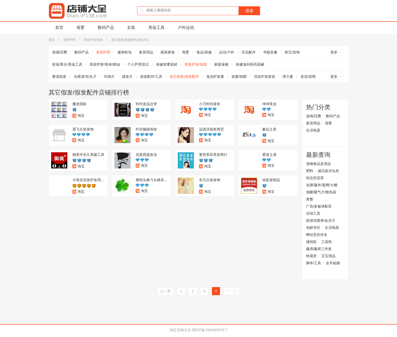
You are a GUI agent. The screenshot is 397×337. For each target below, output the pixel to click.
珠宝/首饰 (292, 52)
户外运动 (186, 27)
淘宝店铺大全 (180, 330)
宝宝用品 (328, 256)
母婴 (80, 27)
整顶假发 (59, 76)
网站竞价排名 (316, 235)
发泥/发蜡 (308, 76)
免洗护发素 (215, 76)
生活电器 (313, 130)
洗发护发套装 (264, 76)
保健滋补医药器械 (250, 64)
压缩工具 (313, 213)
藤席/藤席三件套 (319, 249)
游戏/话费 (59, 52)
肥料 (309, 171)
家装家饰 (168, 52)
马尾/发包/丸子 (85, 76)
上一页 (165, 291)
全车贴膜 (333, 263)
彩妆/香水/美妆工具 (67, 64)
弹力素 (288, 76)
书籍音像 (270, 52)
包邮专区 (313, 228)
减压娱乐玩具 (328, 171)
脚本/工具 (313, 263)
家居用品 (146, 52)
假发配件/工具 (151, 76)
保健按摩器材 (166, 64)
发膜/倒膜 (239, 76)
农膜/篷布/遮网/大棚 (322, 185)
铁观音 (311, 256)
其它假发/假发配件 (184, 76)
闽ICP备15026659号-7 (209, 330)
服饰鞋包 (124, 52)
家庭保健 (221, 64)
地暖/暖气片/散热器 (321, 192)
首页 (59, 27)
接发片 (127, 76)
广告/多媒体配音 (319, 206)
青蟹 (309, 199)
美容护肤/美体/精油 (105, 64)
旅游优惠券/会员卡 (320, 220)
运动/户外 (226, 52)
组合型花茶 (315, 178)
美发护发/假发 (93, 40)
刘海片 (109, 76)
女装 (131, 27)
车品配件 (249, 52)
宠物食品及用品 (318, 164)
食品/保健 (204, 52)
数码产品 (106, 27)
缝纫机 (311, 242)
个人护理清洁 (138, 64)
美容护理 (69, 40)
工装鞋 (326, 242)
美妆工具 (156, 27)
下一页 (231, 291)
